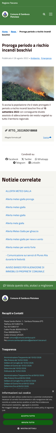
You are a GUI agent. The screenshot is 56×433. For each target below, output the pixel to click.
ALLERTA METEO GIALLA (18, 191)
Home (5, 31)
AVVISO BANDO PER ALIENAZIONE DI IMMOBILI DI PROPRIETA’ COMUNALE (25, 269)
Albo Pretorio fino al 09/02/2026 (17, 378)
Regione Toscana (10, 2)
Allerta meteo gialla (15, 207)
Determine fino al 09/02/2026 (16, 386)
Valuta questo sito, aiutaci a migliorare (28, 285)
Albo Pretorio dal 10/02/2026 (16, 360)
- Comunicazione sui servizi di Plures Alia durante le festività (27, 257)
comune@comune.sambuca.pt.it (22, 337)
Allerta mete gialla (15, 223)
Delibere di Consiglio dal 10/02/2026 (18, 362)
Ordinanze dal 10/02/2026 (15, 371)
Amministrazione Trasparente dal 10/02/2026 (22, 357)
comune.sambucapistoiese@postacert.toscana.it (26, 340)
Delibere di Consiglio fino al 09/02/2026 (20, 380)
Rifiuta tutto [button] (28, 422)
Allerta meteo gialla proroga (20, 199)
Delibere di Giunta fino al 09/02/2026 (19, 383)
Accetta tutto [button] (28, 416)
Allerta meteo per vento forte (20, 247)
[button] (28, 428)
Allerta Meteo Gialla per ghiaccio (22, 231)
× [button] (53, 391)
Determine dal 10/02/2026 (15, 368)
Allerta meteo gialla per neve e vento (24, 239)
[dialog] (28, 411)
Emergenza (46, 58)
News (14, 31)
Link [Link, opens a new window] (3, 410)
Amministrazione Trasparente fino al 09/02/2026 (24, 375)
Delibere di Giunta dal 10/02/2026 (18, 365)
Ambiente (35, 58)
